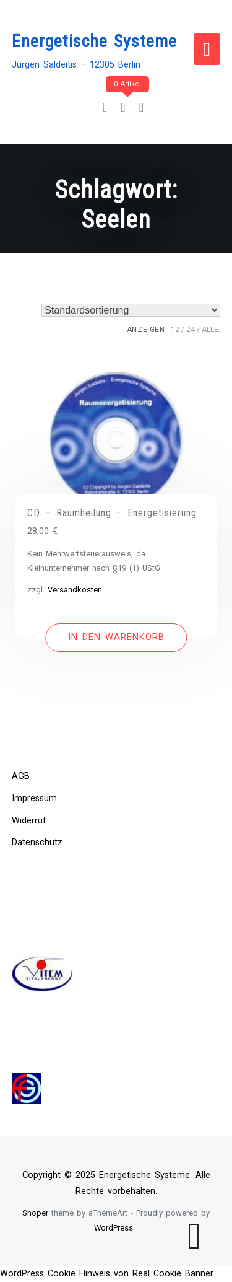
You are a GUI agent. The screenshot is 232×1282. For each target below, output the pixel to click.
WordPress (113, 1227)
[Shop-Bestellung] (130, 310)
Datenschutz (37, 842)
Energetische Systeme (94, 41)
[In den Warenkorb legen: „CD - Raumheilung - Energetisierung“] (116, 637)
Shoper (35, 1213)
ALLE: (211, 329)
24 (190, 329)
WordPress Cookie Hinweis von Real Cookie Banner (106, 1273)
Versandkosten (75, 589)
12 (175, 329)
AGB (21, 776)
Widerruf (29, 820)
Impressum (34, 798)
